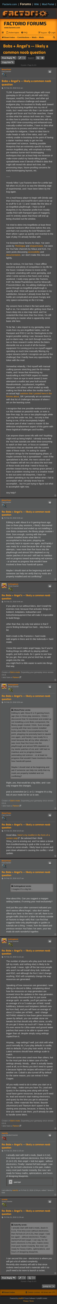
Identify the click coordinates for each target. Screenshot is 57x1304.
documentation (13, 255)
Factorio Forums (25, 23)
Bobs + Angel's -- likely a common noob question (25, 49)
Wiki (36, 4)
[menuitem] (12, 33)
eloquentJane (36, 246)
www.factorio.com (12, 28)
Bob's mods (15, 672)
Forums (25, 4)
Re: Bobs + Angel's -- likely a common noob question (26, 513)
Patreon (16, 677)
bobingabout (13, 584)
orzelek (4, 1199)
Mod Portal (48, 4)
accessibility (34, 252)
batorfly (5, 1133)
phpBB (20, 1298)
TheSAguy (20, 246)
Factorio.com (9, 4)
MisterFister (6, 69)
